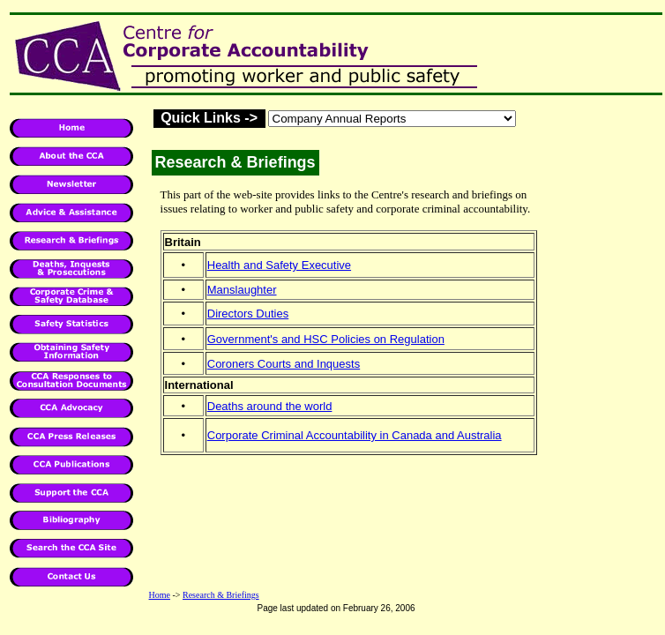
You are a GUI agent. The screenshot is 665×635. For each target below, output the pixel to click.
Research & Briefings (221, 595)
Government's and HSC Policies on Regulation (326, 339)
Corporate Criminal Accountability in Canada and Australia (354, 435)
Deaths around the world (269, 406)
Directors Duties (247, 313)
